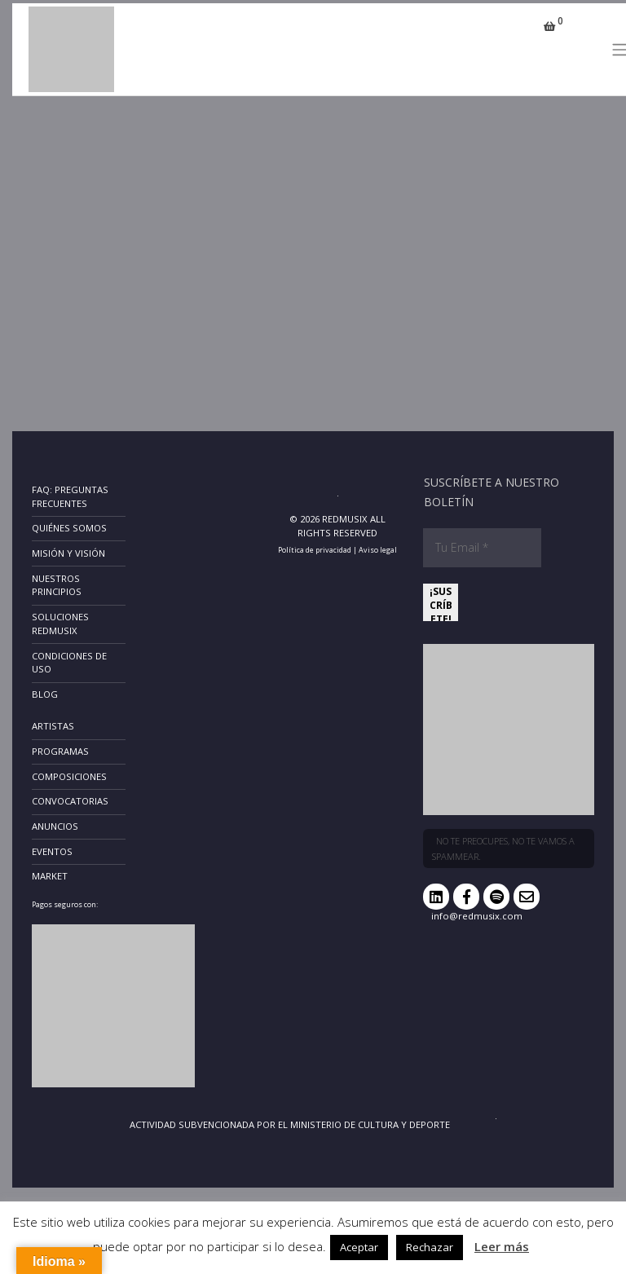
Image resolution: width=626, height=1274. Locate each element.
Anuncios (55, 826)
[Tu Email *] (482, 547)
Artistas (53, 726)
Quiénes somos (69, 528)
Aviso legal (378, 549)
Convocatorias (70, 801)
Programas (60, 751)
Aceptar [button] (359, 1247)
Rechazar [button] (429, 1247)
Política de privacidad (314, 549)
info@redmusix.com (476, 916)
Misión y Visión (68, 553)
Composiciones (69, 776)
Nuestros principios (57, 585)
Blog (45, 694)
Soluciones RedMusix (60, 624)
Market (50, 876)
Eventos (52, 851)
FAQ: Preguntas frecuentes (70, 496)
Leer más (501, 1246)
